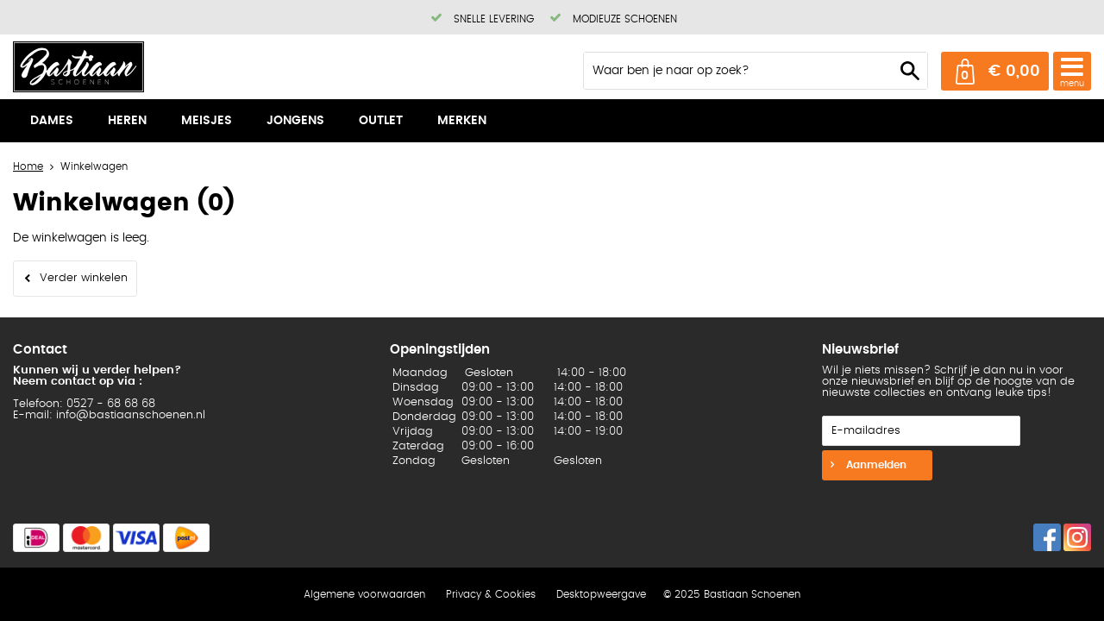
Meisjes (206, 121)
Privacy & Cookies (491, 594)
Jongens (295, 121)
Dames (51, 121)
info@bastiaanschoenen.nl (130, 415)
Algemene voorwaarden (364, 594)
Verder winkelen (84, 278)
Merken (461, 121)
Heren (127, 121)
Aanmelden (874, 465)
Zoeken (910, 71)
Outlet (381, 121)
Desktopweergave (601, 594)
